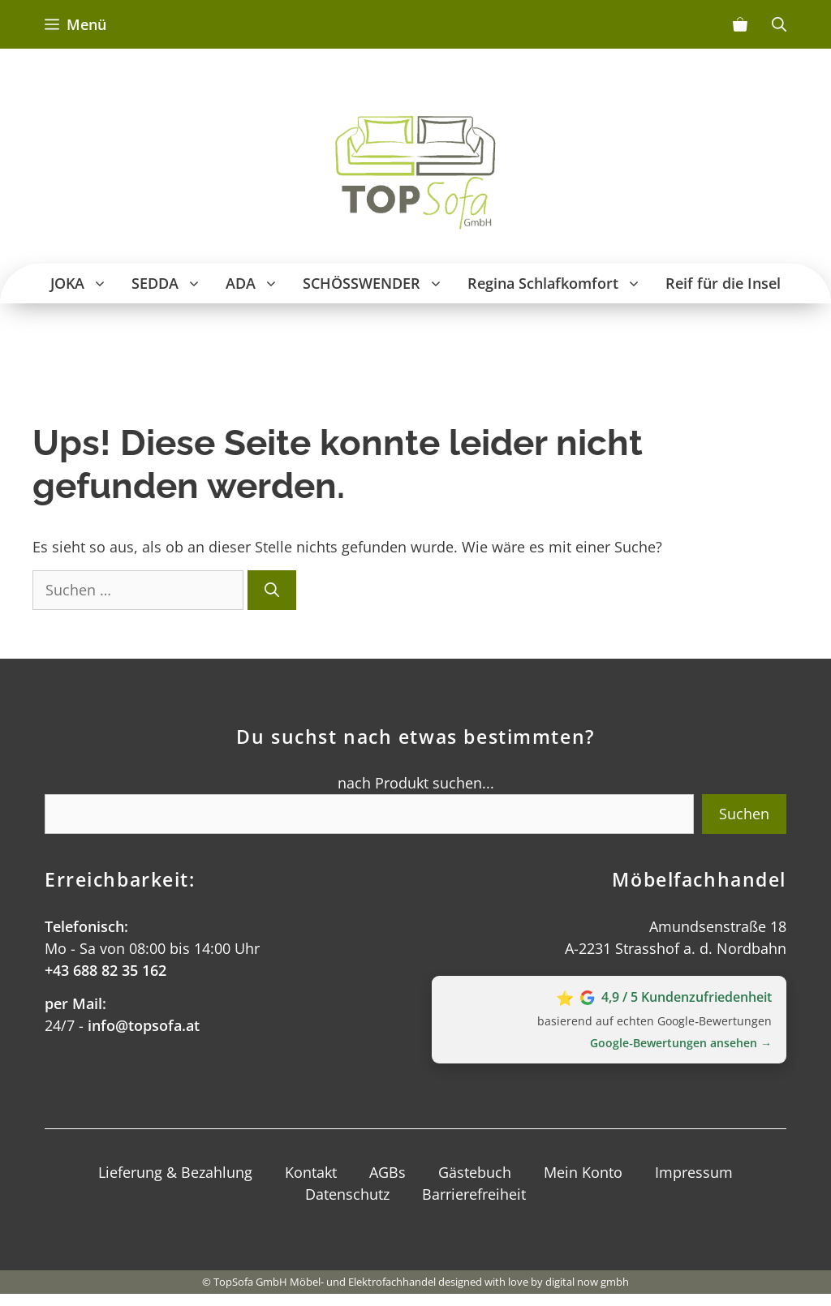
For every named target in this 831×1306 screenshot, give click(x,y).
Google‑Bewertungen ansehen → (681, 1042)
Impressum (694, 1172)
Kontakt (311, 1172)
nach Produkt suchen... (416, 783)
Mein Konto (583, 1172)
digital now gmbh (587, 1281)
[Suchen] (272, 590)
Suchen (744, 813)
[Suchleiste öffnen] (779, 24)
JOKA (84, 283)
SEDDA (172, 283)
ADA (258, 283)
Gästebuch (474, 1172)
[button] (101, 283)
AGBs (387, 1172)
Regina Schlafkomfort (560, 283)
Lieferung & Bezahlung (175, 1172)
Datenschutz (347, 1194)
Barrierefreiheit (474, 1194)
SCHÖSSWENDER (379, 283)
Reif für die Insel (723, 283)
